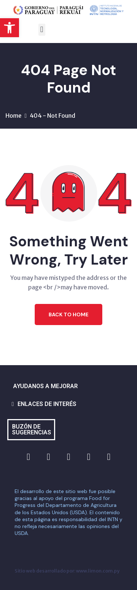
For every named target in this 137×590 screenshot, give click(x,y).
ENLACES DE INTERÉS (47, 404)
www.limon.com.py (97, 571)
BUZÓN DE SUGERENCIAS (31, 429)
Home (13, 115)
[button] (9, 27)
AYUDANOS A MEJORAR (45, 386)
